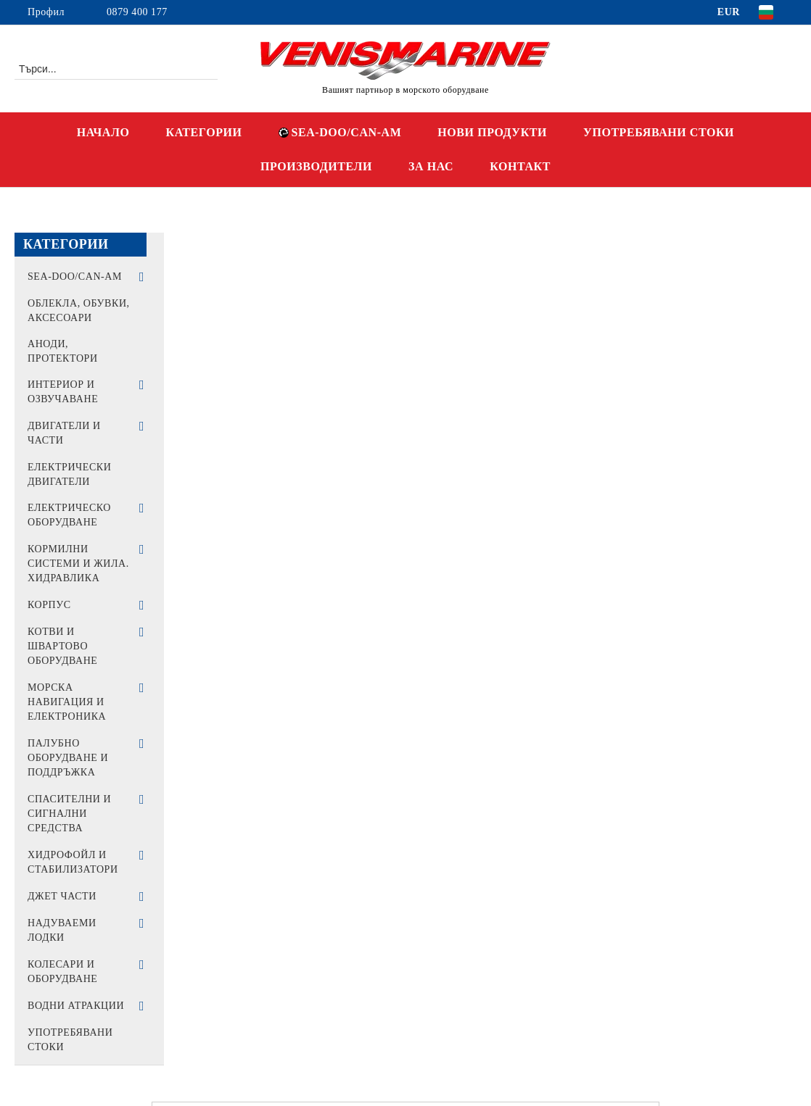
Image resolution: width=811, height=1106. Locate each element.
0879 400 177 (137, 12)
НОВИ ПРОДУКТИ (492, 132)
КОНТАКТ (520, 166)
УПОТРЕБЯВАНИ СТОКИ (658, 132)
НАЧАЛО (103, 132)
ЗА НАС (430, 166)
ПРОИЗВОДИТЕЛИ (316, 166)
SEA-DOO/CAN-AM (340, 132)
